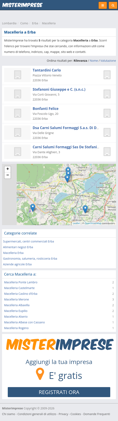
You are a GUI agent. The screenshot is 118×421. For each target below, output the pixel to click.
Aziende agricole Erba (17, 264)
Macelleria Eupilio (16, 311)
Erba (35, 23)
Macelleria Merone (16, 299)
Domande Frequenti (96, 414)
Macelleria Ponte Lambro (20, 282)
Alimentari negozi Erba (18, 247)
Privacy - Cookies (70, 414)
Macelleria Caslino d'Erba (20, 294)
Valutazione (108, 61)
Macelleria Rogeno (16, 328)
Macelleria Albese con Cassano (24, 322)
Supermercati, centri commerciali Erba (28, 241)
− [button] (7, 175)
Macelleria (49, 23)
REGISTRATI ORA (59, 392)
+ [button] (7, 169)
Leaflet (76, 223)
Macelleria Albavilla (17, 305)
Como (24, 23)
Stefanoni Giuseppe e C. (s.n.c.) (59, 89)
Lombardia (9, 23)
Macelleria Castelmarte (19, 288)
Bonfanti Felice (46, 108)
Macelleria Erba (13, 253)
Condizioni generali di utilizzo (37, 414)
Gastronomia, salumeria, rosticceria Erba (30, 258)
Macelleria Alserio (16, 316)
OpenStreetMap (93, 223)
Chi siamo (8, 414)
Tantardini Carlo (47, 70)
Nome (94, 61)
